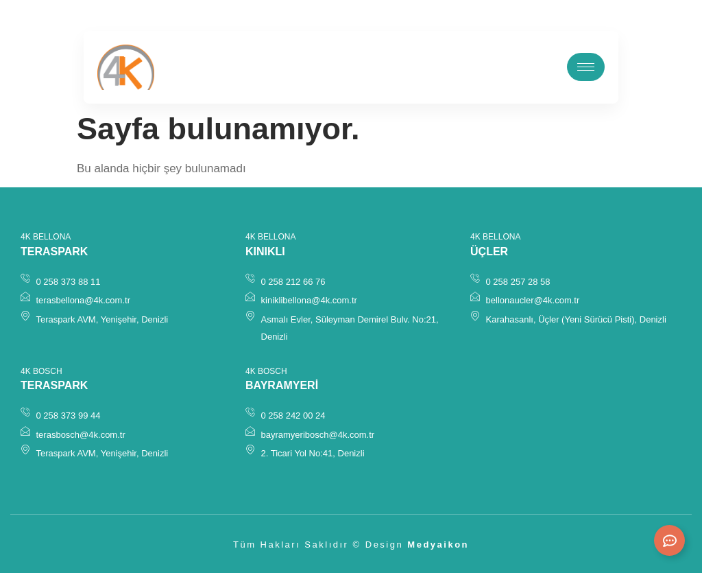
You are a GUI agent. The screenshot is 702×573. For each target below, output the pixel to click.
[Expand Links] (669, 540)
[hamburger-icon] (586, 67)
